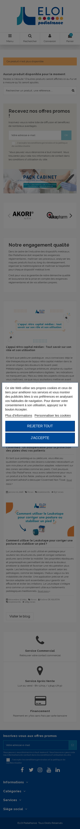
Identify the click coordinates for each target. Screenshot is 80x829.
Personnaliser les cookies (53, 415)
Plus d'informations (18, 415)
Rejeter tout (40, 426)
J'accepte (40, 438)
